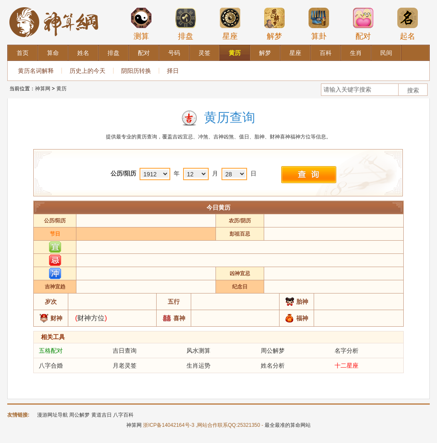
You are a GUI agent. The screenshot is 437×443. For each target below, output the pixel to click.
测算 (141, 23)
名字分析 (346, 350)
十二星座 (346, 365)
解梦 (274, 23)
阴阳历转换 (136, 70)
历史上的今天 (87, 70)
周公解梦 (273, 350)
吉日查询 (125, 350)
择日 (173, 70)
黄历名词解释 (36, 70)
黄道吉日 (101, 415)
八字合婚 (51, 365)
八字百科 (123, 415)
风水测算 (198, 350)
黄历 (61, 89)
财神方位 (91, 318)
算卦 (319, 23)
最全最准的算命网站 (288, 425)
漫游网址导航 (52, 415)
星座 (230, 23)
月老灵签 (125, 365)
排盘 (185, 23)
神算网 (42, 89)
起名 (407, 23)
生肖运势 (198, 365)
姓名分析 (273, 365)
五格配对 (51, 350)
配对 (363, 23)
